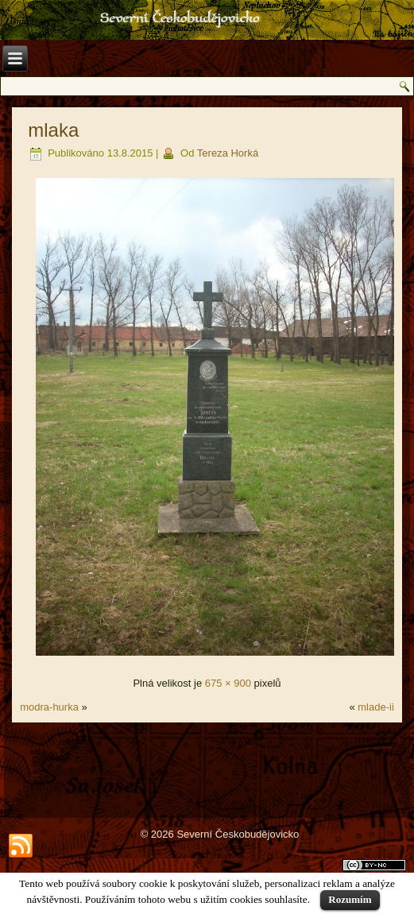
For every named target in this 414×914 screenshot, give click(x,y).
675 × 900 (228, 683)
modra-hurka (49, 707)
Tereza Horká (227, 153)
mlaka (53, 130)
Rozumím (349, 899)
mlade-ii (376, 707)
